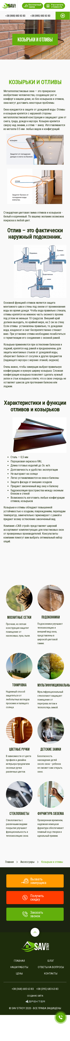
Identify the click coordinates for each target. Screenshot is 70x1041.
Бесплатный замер (32, 6)
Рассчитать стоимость (54, 6)
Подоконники (51, 617)
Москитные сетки (19, 617)
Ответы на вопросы (51, 967)
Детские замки (50, 749)
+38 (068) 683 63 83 (15, 15)
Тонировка (19, 685)
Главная (19, 960)
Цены (19, 973)
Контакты (50, 973)
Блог (51, 960)
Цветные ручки (19, 749)
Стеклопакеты (19, 813)
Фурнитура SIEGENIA (50, 813)
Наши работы (19, 967)
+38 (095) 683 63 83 (40, 15)
